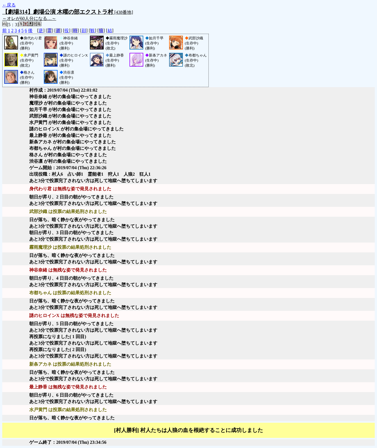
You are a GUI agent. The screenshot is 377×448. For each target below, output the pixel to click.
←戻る (9, 5)
